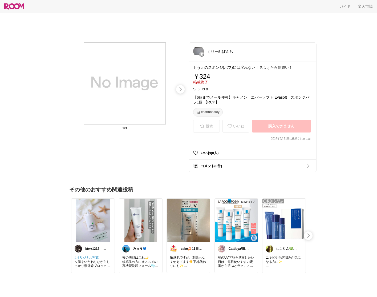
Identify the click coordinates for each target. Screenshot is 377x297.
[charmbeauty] (208, 112)
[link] (93, 220)
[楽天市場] (365, 6)
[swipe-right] (180, 89)
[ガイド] (345, 6)
